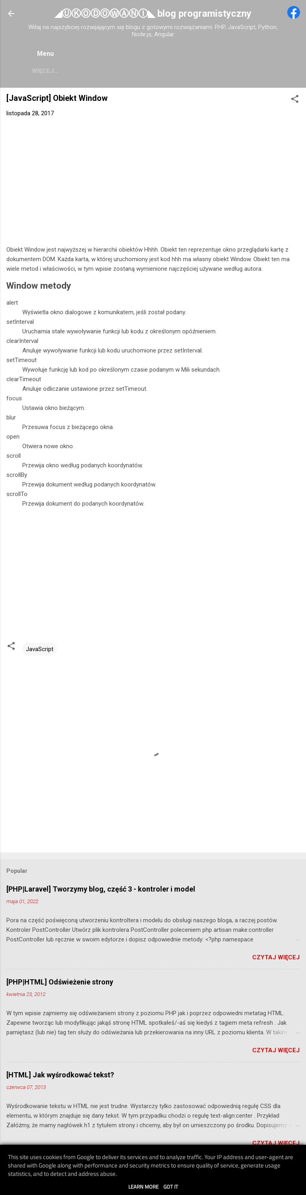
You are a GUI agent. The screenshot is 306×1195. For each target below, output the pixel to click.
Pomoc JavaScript (122, 71)
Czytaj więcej (276, 959)
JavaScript (39, 650)
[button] (295, 102)
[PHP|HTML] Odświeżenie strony (59, 983)
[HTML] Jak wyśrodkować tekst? (60, 1076)
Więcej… (251, 71)
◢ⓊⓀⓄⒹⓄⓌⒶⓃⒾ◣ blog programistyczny (153, 13)
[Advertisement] (153, 184)
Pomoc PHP (59, 71)
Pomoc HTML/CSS (196, 71)
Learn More (143, 1187)
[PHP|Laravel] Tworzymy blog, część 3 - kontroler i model (100, 890)
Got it (170, 1187)
